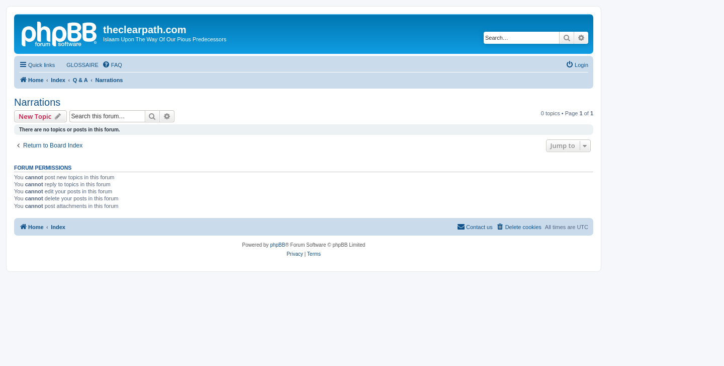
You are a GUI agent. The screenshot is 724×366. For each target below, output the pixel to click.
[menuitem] (78, 65)
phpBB (277, 245)
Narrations (37, 102)
